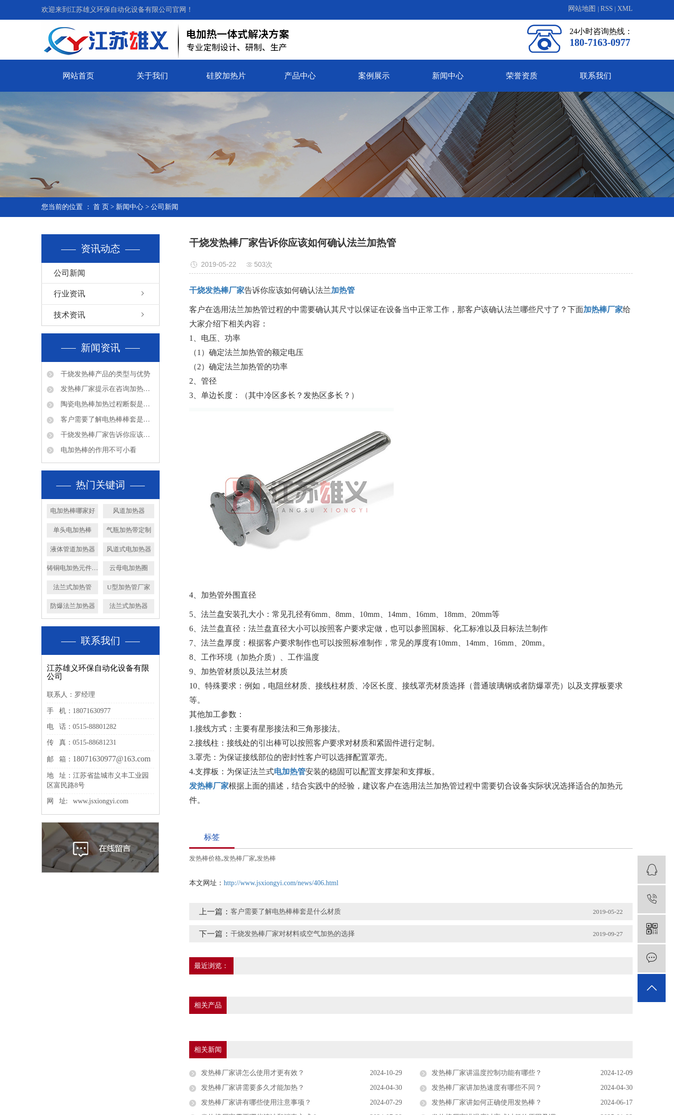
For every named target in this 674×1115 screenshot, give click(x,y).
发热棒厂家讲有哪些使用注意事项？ (256, 1102)
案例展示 (374, 76)
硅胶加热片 (226, 76)
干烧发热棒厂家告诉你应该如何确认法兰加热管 (106, 434)
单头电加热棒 (72, 530)
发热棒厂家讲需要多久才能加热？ (252, 1087)
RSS (607, 8)
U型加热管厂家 (128, 587)
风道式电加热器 (128, 549)
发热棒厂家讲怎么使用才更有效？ (252, 1073)
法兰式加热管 (72, 587)
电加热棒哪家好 (72, 510)
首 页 (101, 207)
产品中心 (300, 76)
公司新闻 (164, 207)
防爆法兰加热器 (72, 606)
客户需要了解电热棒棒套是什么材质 (106, 419)
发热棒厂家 (239, 858)
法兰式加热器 (128, 606)
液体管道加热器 (72, 549)
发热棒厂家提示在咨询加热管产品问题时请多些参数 (106, 389)
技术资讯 (69, 315)
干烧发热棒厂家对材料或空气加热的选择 (293, 933)
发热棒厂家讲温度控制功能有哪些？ (487, 1073)
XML (625, 8)
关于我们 (152, 76)
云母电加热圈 (128, 568)
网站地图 (583, 8)
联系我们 (595, 76)
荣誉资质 (522, 76)
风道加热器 (129, 510)
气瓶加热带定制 (128, 530)
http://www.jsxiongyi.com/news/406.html (281, 883)
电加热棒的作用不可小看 (97, 450)
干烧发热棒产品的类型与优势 (104, 374)
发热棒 (266, 858)
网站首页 (78, 76)
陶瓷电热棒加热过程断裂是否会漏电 (106, 404)
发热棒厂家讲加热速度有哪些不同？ (487, 1087)
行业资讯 (69, 293)
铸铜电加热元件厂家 (72, 568)
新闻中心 (448, 76)
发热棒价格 (205, 858)
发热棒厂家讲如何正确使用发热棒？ (487, 1102)
